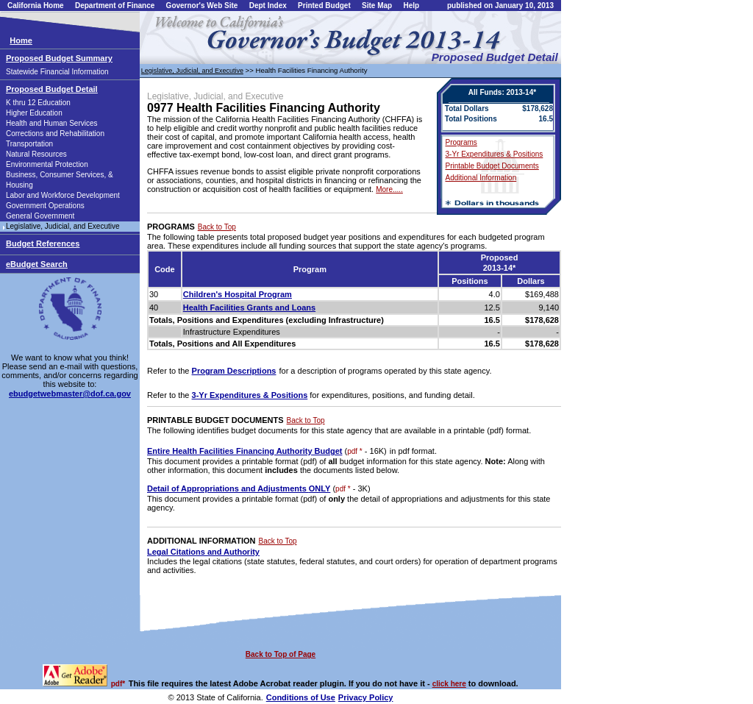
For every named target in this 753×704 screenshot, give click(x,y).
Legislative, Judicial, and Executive (63, 226)
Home (21, 40)
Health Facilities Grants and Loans (249, 307)
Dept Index (268, 5)
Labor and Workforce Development (63, 195)
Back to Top (217, 227)
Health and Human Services (52, 123)
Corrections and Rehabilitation (55, 133)
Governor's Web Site (202, 5)
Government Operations (45, 206)
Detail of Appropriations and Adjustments (238, 488)
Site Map (377, 5)
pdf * (355, 451)
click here (449, 684)
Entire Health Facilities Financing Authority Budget (244, 451)
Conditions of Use (300, 697)
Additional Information (481, 178)
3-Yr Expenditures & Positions (494, 154)
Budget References (42, 243)
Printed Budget (324, 5)
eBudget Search (37, 264)
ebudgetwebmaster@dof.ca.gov (70, 393)
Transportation (29, 144)
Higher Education (34, 113)
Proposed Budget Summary (59, 58)
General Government (40, 216)
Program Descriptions (234, 370)
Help (411, 5)
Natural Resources (36, 154)
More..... (389, 189)
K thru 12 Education (38, 103)
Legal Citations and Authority (203, 551)
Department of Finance (114, 5)
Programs (461, 142)
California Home (35, 5)
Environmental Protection (47, 164)
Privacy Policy (365, 697)
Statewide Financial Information (57, 72)
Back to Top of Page (280, 654)
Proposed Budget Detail (52, 89)
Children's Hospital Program (237, 294)
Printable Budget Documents (492, 166)
